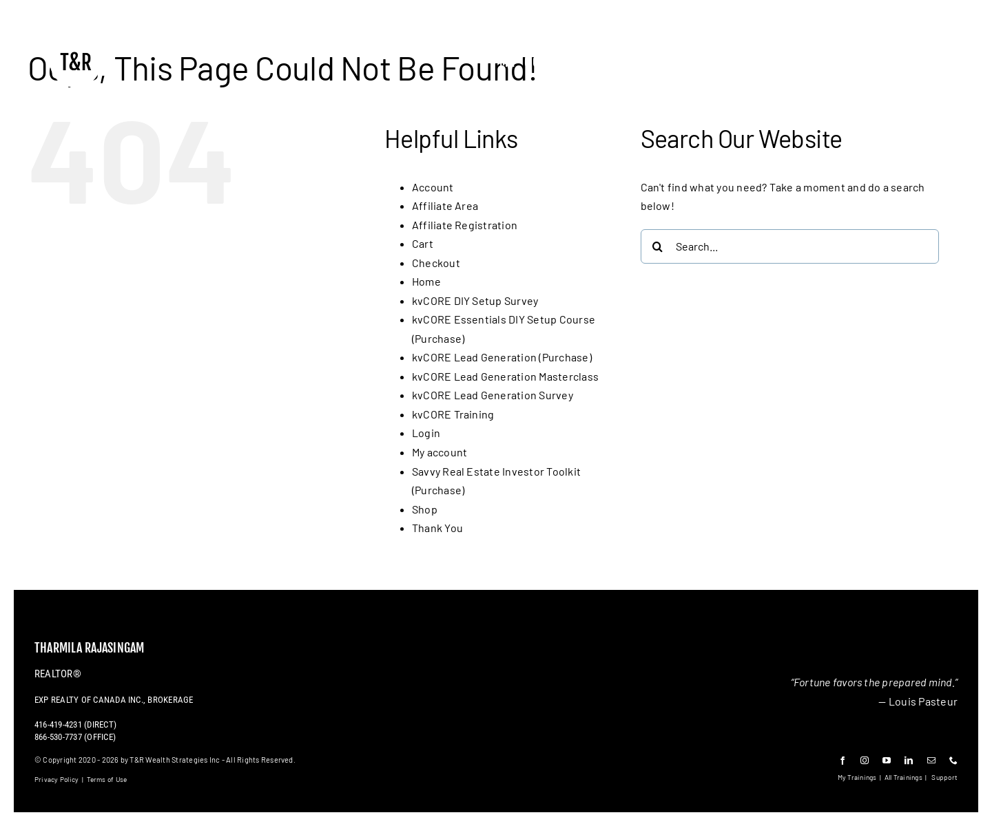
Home (426, 281)
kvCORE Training (453, 414)
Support (944, 777)
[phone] (953, 760)
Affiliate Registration (464, 224)
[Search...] (790, 246)
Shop (424, 509)
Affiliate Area (445, 205)
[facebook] (842, 760)
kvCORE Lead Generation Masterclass (505, 376)
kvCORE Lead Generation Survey (492, 394)
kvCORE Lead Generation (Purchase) (502, 356)
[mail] (931, 760)
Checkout (436, 262)
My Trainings (857, 777)
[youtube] (886, 760)
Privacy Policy (56, 779)
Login (426, 432)
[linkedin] (909, 760)
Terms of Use (107, 779)
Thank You (437, 527)
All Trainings (903, 777)
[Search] (658, 246)
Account (433, 186)
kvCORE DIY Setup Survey (475, 300)
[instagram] (864, 760)
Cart (422, 243)
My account (439, 451)
